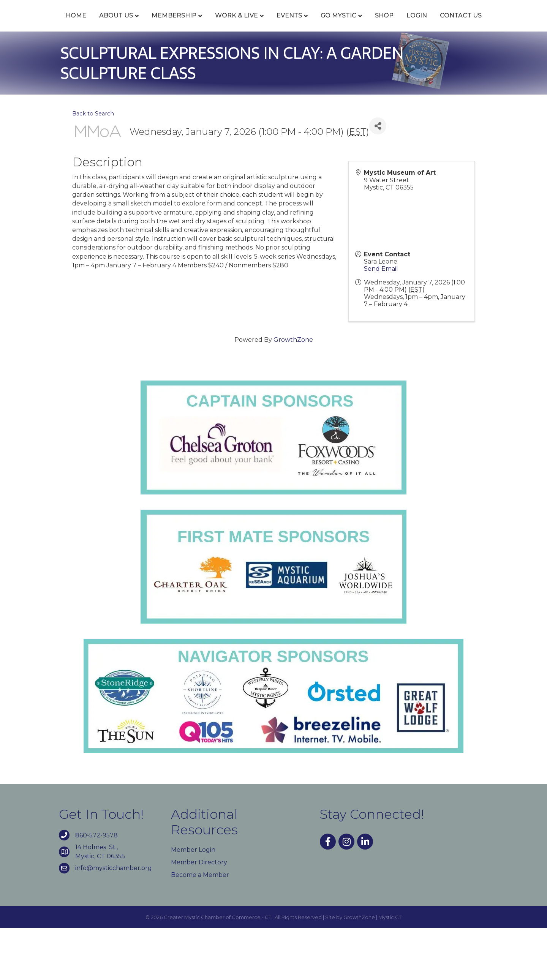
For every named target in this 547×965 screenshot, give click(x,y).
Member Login (193, 886)
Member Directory (199, 899)
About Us (100, 23)
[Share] (377, 162)
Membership (157, 23)
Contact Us (273, 52)
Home (59, 23)
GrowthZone (293, 376)
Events (273, 23)
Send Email (381, 305)
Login (487, 23)
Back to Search (93, 150)
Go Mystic (409, 23)
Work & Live (220, 23)
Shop (455, 23)
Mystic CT (390, 954)
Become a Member (200, 911)
